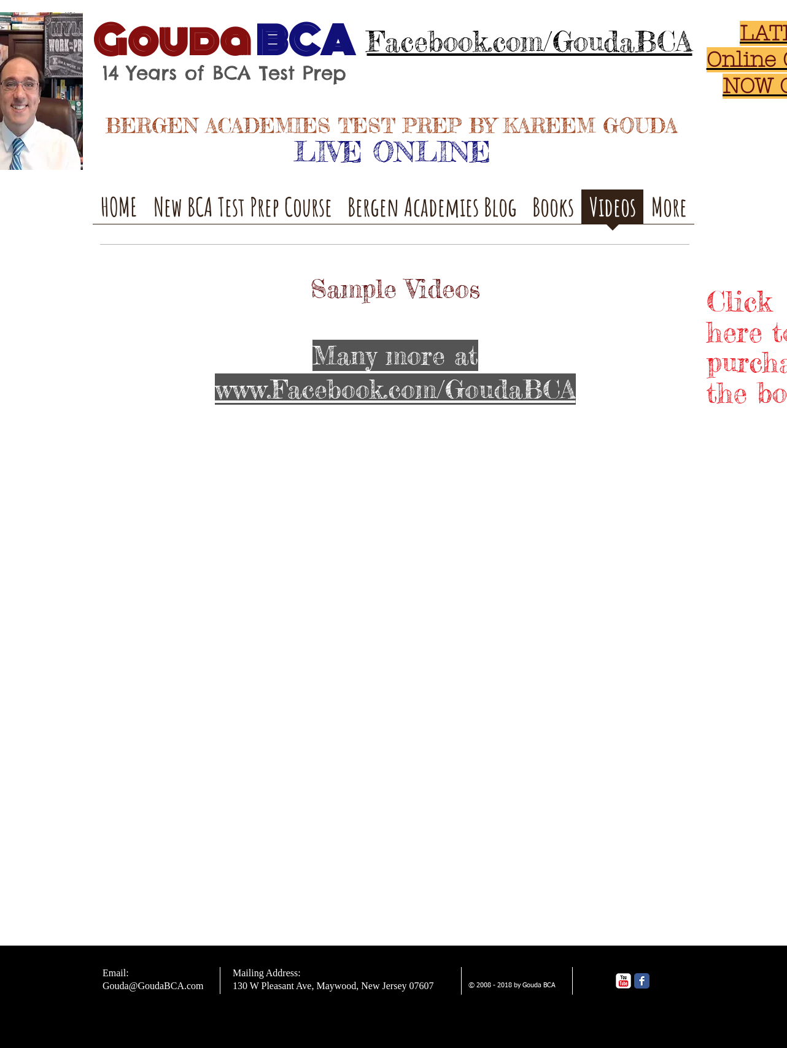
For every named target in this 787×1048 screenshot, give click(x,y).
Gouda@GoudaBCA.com (153, 986)
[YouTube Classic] (623, 981)
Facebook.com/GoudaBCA (529, 41)
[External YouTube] (232, 535)
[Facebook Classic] (641, 981)
